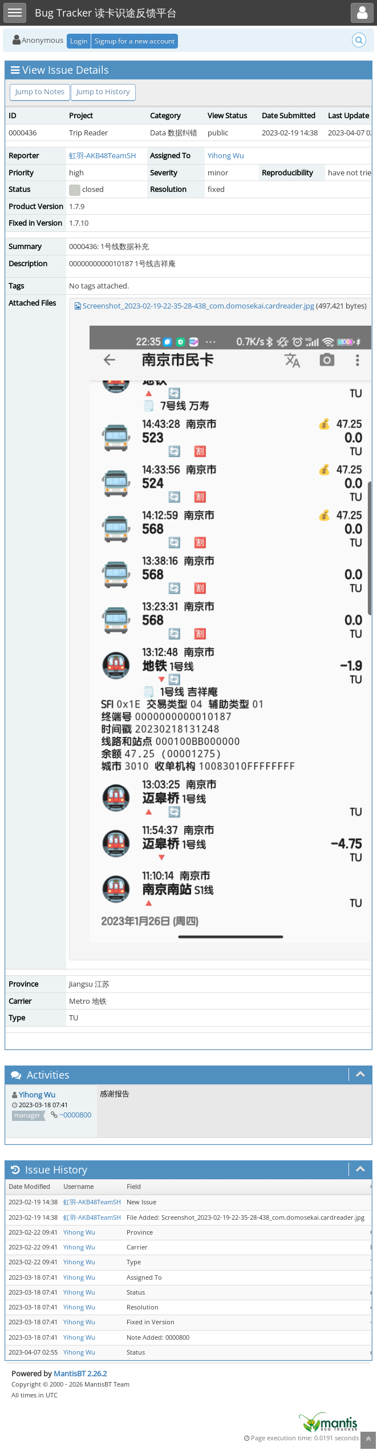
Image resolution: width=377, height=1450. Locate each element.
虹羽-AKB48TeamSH (102, 155)
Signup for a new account (135, 41)
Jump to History (103, 91)
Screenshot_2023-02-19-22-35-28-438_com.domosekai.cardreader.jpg (198, 306)
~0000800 (75, 1114)
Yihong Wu (226, 155)
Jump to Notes (39, 91)
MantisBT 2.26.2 (80, 1373)
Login (78, 41)
